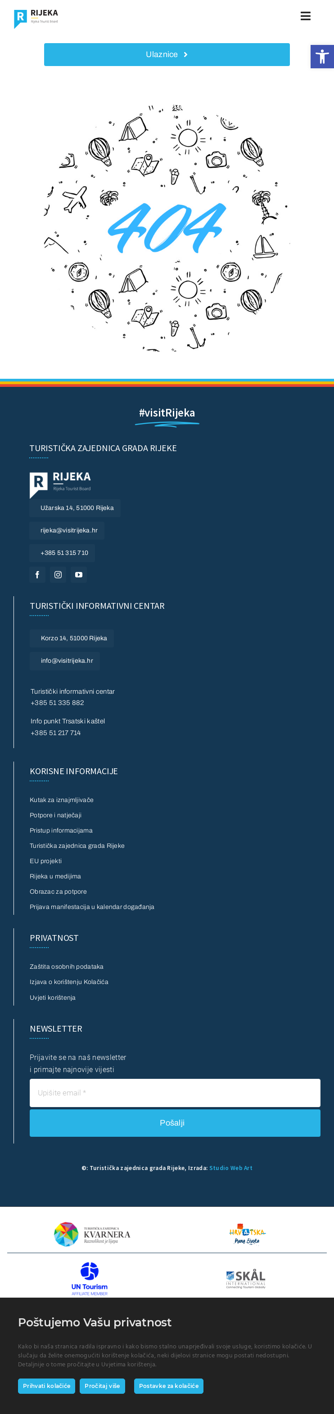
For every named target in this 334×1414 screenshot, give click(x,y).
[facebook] (37, 575)
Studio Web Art (231, 1168)
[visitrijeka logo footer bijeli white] (60, 475)
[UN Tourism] (90, 1265)
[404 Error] (167, 108)
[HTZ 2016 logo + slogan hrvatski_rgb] (247, 1219)
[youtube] (79, 575)
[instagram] (58, 575)
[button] (322, 56)
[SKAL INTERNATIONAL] (246, 1272)
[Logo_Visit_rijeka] (36, 12)
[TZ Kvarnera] (91, 1223)
